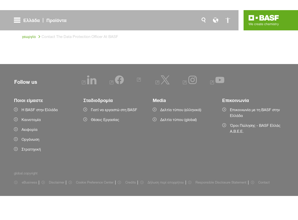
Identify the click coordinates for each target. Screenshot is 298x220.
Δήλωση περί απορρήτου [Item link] (166, 206)
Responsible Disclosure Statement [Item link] (220, 206)
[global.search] (204, 20)
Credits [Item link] (130, 206)
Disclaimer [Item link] (56, 206)
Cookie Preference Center (94, 206)
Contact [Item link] (264, 206)
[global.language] (216, 20)
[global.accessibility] (228, 20)
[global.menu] (42, 20)
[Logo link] (264, 20)
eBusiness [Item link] (29, 206)
